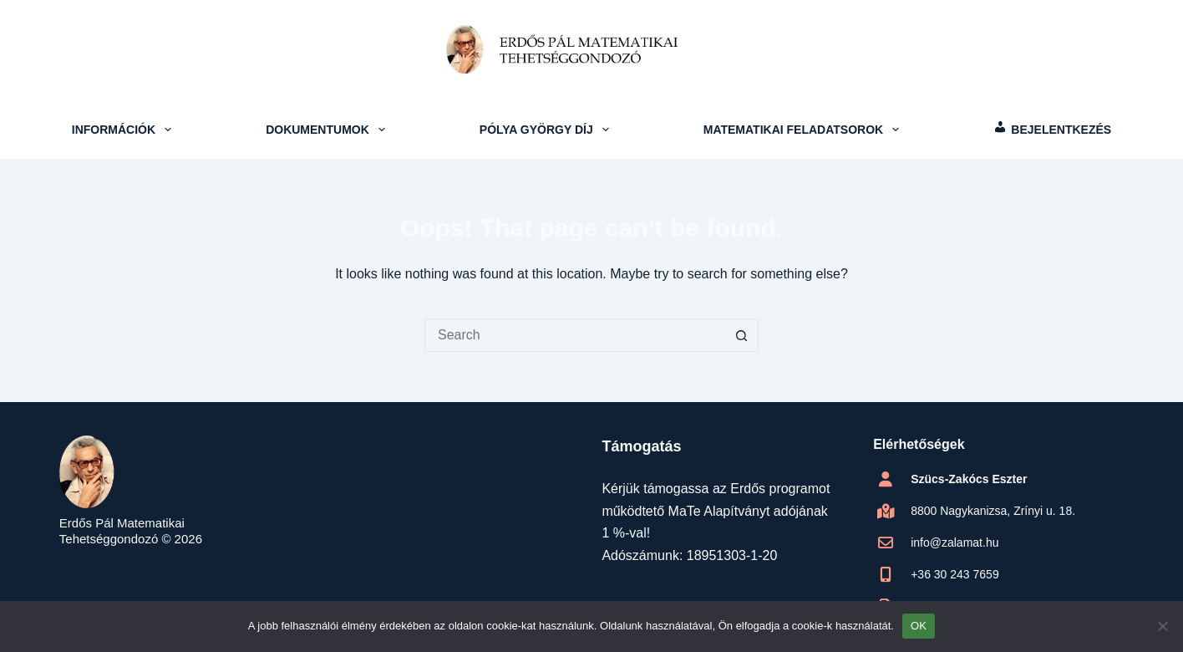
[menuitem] (1052, 129)
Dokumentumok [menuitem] (327, 130)
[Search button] (742, 335)
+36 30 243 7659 (955, 574)
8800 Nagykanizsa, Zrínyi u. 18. (993, 510)
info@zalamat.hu (954, 542)
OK (919, 625)
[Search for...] (574, 335)
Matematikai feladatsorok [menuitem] (803, 130)
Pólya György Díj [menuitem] (546, 130)
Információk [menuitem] (123, 130)
